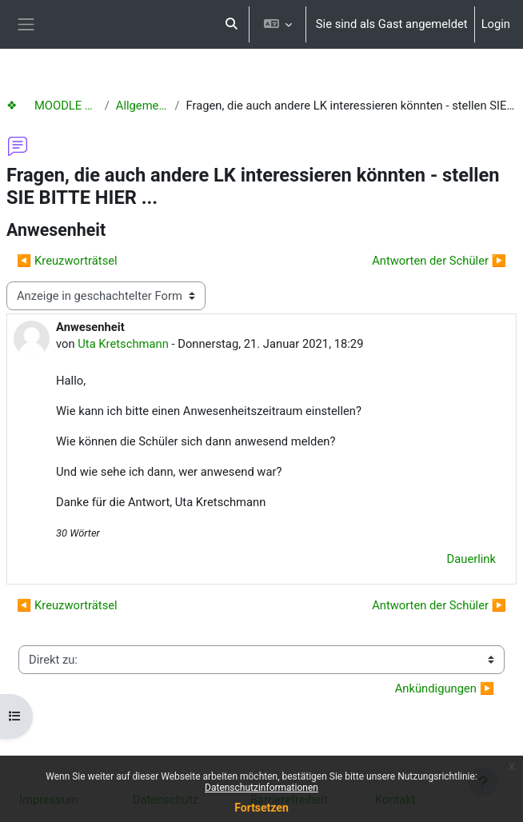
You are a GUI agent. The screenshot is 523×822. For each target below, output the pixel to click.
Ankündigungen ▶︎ (444, 688)
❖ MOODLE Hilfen (52, 105)
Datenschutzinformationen (261, 787)
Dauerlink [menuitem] (471, 559)
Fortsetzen (261, 807)
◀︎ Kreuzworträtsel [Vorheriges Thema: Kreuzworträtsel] (67, 260)
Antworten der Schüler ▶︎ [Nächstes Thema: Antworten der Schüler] (439, 260)
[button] (231, 24)
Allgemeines (142, 105)
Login (495, 24)
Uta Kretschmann (123, 344)
